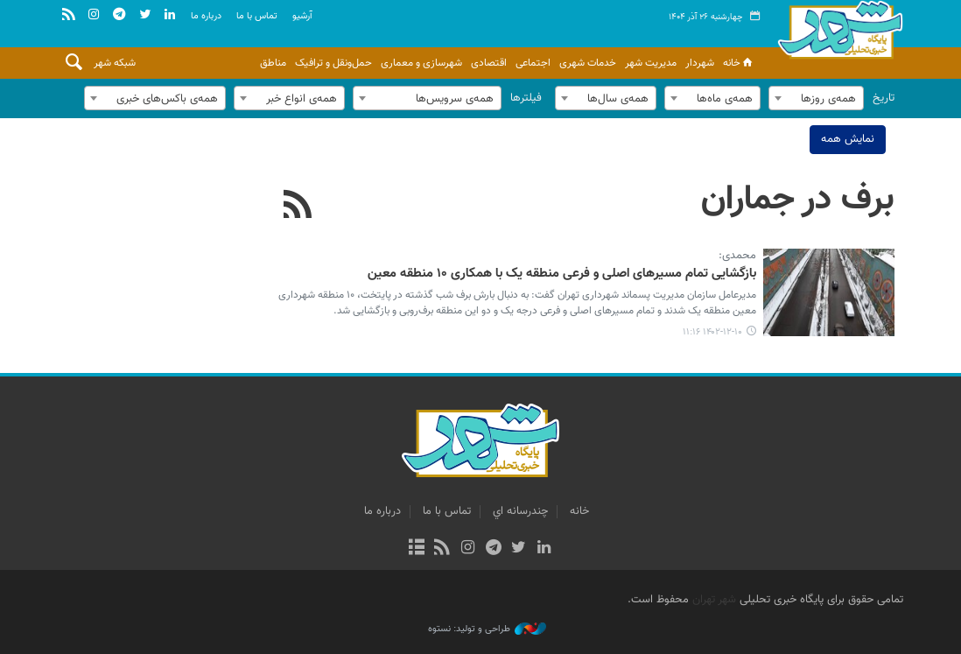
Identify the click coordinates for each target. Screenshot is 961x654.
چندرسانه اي (520, 511)
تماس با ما (256, 16)
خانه (739, 63)
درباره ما (206, 16)
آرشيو (302, 16)
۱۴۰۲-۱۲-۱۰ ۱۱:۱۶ (712, 332)
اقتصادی (489, 63)
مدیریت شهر (651, 63)
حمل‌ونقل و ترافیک (333, 63)
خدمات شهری (587, 63)
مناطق (273, 63)
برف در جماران (797, 199)
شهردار (699, 63)
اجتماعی (533, 63)
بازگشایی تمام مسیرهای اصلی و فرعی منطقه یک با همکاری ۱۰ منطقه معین (562, 274)
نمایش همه (847, 139)
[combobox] (816, 98)
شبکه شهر (115, 63)
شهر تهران (714, 599)
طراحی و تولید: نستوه (487, 629)
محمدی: (737, 256)
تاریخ (883, 98)
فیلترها (526, 98)
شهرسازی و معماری (421, 63)
